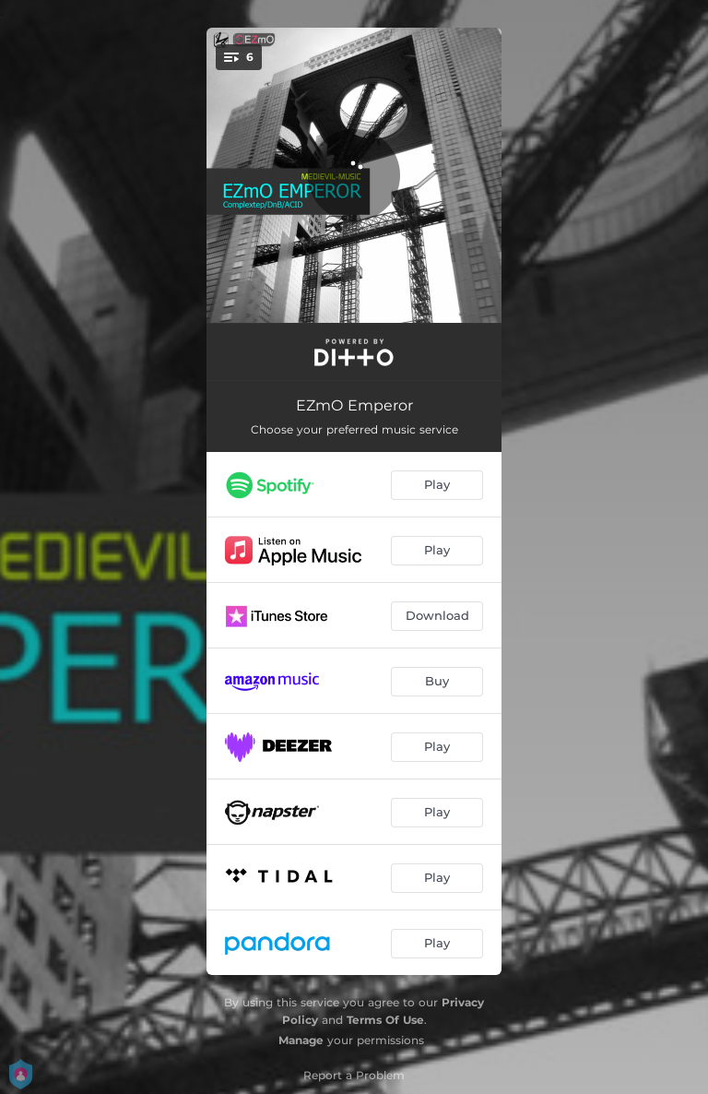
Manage (301, 1040)
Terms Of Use (385, 1020)
